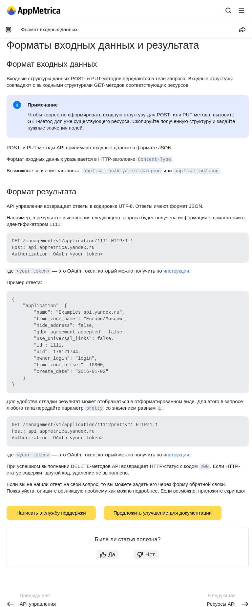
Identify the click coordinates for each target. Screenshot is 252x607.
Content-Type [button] (154, 159)
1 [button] (159, 408)
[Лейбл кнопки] (241, 10)
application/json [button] (197, 171)
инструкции (176, 271)
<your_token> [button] (33, 271)
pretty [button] (94, 408)
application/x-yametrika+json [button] (122, 171)
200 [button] (204, 466)
